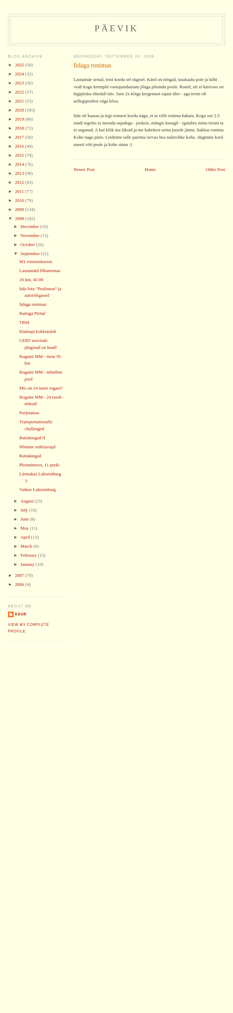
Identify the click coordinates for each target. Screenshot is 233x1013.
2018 (20, 128)
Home (150, 169)
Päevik (117, 28)
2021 (20, 101)
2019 (20, 119)
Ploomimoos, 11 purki (39, 464)
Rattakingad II (32, 437)
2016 (20, 146)
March (27, 546)
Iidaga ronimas (93, 65)
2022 (20, 92)
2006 (20, 584)
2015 (20, 155)
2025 (20, 64)
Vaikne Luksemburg (37, 489)
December (30, 226)
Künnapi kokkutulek (37, 331)
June (25, 519)
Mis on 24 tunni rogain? (41, 388)
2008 (20, 218)
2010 (20, 200)
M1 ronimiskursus (35, 261)
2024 (20, 73)
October (28, 244)
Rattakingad (30, 455)
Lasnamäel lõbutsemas (39, 270)
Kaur (20, 614)
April (26, 537)
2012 (20, 182)
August (28, 501)
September (31, 253)
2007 (20, 575)
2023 (20, 82)
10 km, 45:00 (31, 279)
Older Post (215, 169)
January (28, 564)
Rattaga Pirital (32, 313)
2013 (20, 173)
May (25, 528)
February (29, 555)
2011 (20, 191)
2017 (20, 137)
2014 (20, 164)
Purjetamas (29, 412)
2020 (20, 110)
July (25, 510)
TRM (24, 322)
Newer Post (84, 169)
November (31, 235)
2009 (20, 209)
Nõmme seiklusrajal (37, 446)
